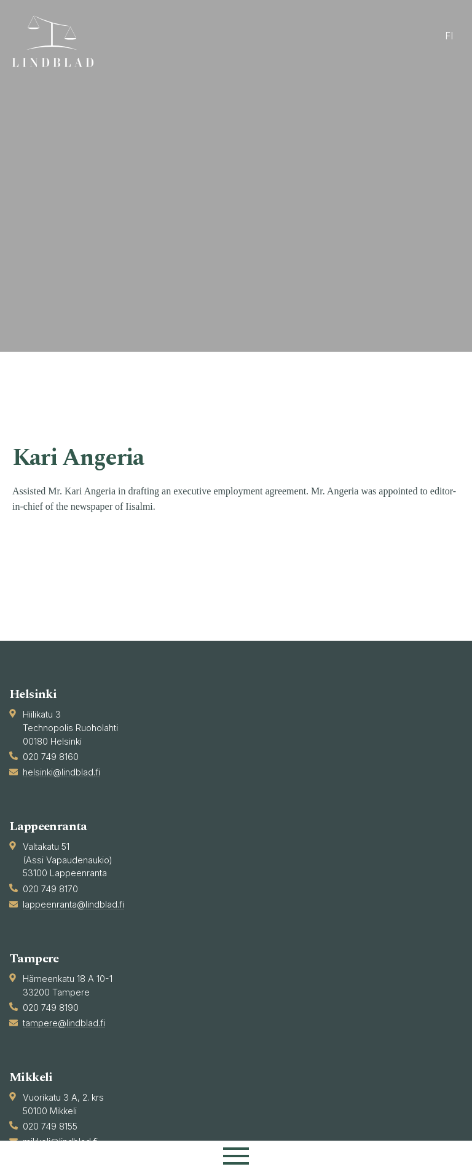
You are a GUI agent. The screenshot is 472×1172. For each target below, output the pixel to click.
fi (449, 36)
